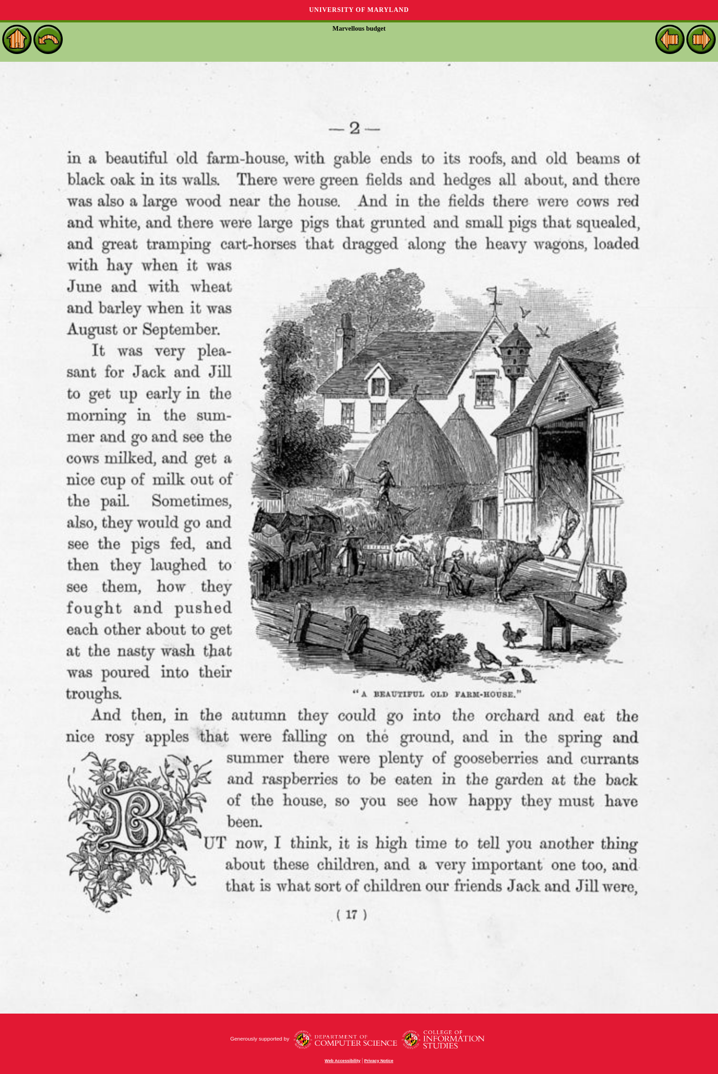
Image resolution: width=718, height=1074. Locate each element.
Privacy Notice (378, 1060)
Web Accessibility (342, 1060)
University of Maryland (359, 9)
